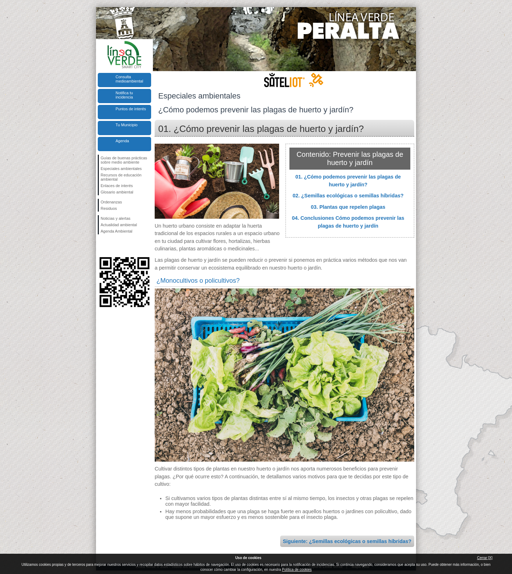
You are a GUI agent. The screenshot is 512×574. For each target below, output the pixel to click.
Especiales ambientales (121, 168)
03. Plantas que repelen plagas (348, 207)
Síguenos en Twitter (114, 245)
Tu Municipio (127, 125)
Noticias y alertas (115, 218)
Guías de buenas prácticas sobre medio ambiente (124, 160)
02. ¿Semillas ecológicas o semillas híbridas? (348, 195)
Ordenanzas (111, 202)
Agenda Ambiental (116, 231)
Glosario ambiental (117, 192)
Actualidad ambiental (119, 225)
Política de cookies (296, 570)
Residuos (109, 208)
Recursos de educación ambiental (121, 177)
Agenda (122, 141)
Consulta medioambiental (129, 79)
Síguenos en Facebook (102, 245)
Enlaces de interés (117, 186)
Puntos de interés (131, 109)
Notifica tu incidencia (124, 95)
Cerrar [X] (484, 558)
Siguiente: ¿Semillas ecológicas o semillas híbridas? (347, 541)
